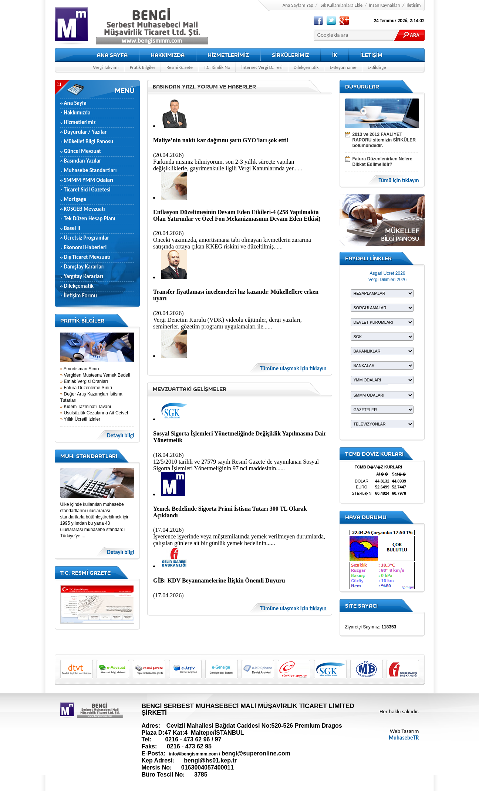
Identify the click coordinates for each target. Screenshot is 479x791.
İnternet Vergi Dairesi (261, 67)
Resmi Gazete (179, 67)
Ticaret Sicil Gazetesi (87, 189)
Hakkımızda (77, 112)
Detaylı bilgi (120, 436)
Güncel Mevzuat (82, 151)
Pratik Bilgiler (142, 67)
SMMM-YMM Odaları (89, 180)
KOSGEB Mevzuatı (84, 209)
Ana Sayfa (75, 103)
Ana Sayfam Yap (298, 5)
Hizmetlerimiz (80, 122)
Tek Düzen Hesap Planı (89, 218)
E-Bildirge (377, 67)
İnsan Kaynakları (384, 5)
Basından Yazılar (82, 160)
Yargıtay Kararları (83, 276)
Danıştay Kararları (84, 266)
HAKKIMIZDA (168, 55)
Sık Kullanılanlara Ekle (342, 5)
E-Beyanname (343, 67)
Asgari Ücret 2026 (387, 273)
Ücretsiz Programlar (86, 237)
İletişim (414, 5)
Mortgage (75, 199)
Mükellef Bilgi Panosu (89, 141)
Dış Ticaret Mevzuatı (87, 257)
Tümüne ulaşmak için (293, 369)
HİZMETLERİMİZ (228, 55)
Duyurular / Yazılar (85, 132)
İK (334, 55)
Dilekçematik (306, 67)
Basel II (72, 228)
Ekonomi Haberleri (85, 247)
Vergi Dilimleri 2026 (387, 279)
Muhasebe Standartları (90, 170)
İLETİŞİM (371, 55)
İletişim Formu (80, 295)
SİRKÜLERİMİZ (290, 55)
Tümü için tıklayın (398, 180)
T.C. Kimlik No (217, 67)
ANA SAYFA (112, 55)
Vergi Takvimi (105, 67)
